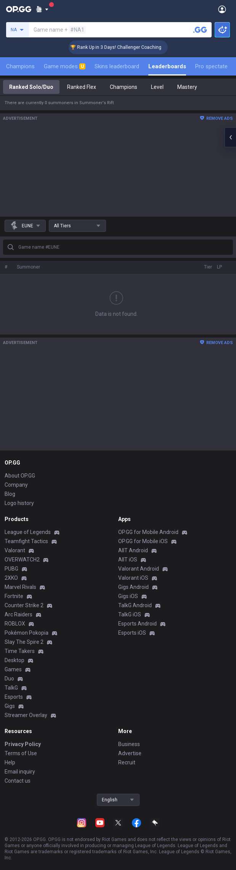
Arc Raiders (18, 614)
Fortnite (14, 596)
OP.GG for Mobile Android (148, 532)
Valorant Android (138, 569)
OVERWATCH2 (22, 559)
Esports (14, 697)
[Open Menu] (222, 9)
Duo (9, 678)
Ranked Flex (81, 87)
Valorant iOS (133, 578)
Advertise (129, 753)
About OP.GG (20, 476)
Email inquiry (20, 772)
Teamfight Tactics (26, 541)
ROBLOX (15, 624)
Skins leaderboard (117, 66)
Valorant (15, 550)
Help (10, 762)
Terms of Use (21, 753)
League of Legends (28, 532)
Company (16, 485)
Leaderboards (167, 66)
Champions (20, 66)
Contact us (18, 781)
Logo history (19, 503)
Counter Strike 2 (24, 605)
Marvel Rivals (20, 587)
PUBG (11, 569)
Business (129, 744)
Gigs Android (133, 587)
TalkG (11, 688)
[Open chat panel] (230, 137)
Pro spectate (211, 66)
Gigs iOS (128, 596)
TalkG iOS (129, 614)
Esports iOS (132, 633)
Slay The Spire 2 (24, 642)
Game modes (64, 66)
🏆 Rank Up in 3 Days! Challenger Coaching (122, 47)
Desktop (14, 660)
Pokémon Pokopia (26, 633)
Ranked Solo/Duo (31, 87)
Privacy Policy (23, 744)
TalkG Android (135, 605)
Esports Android (137, 624)
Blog (10, 494)
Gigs (10, 706)
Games (13, 669)
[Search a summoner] (200, 29)
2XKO (11, 578)
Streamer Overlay (26, 715)
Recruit (126, 762)
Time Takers (20, 651)
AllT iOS (127, 559)
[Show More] (42, 9)
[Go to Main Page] (18, 9)
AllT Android (133, 550)
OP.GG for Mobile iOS (143, 541)
